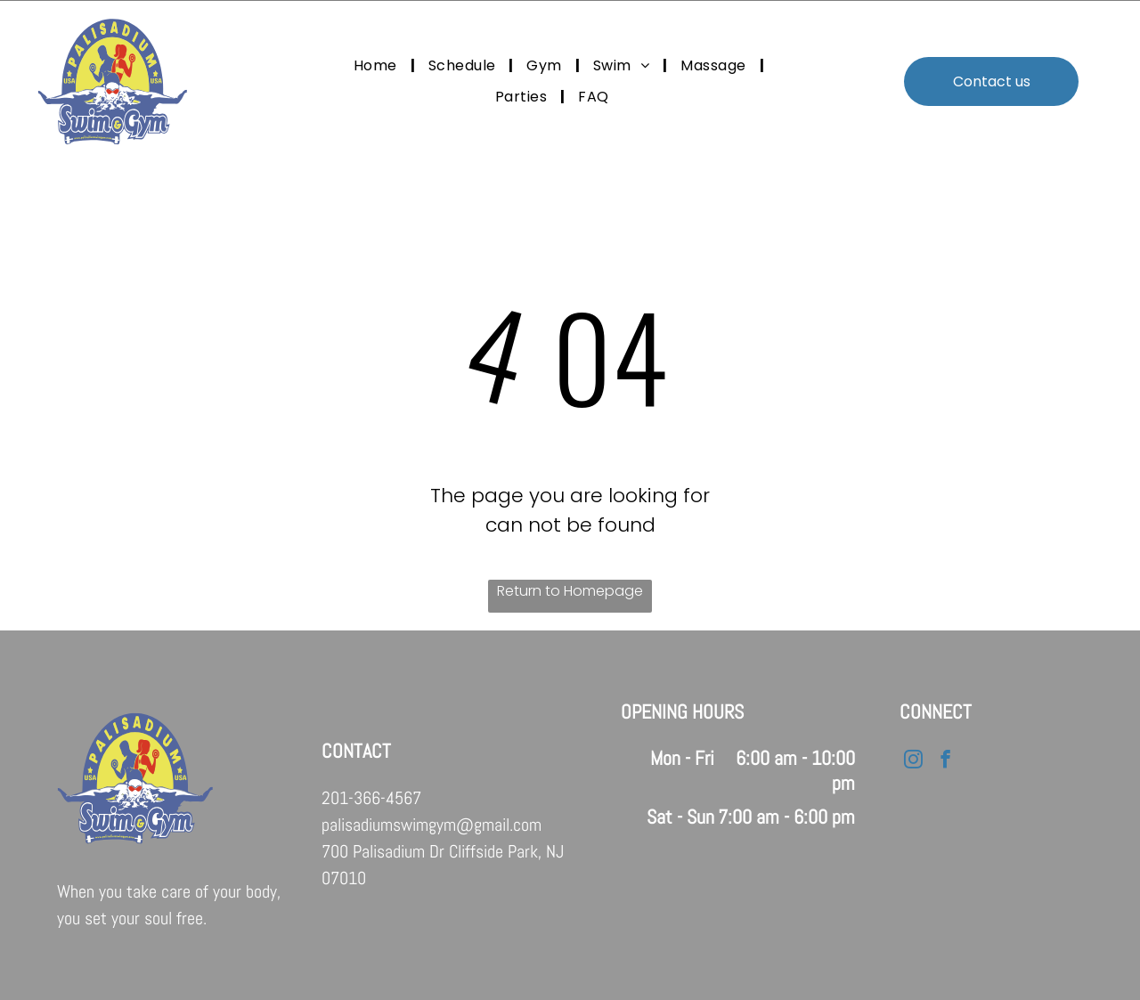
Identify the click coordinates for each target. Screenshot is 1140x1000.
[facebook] (944, 760)
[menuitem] (377, 65)
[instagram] (913, 760)
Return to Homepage (570, 591)
